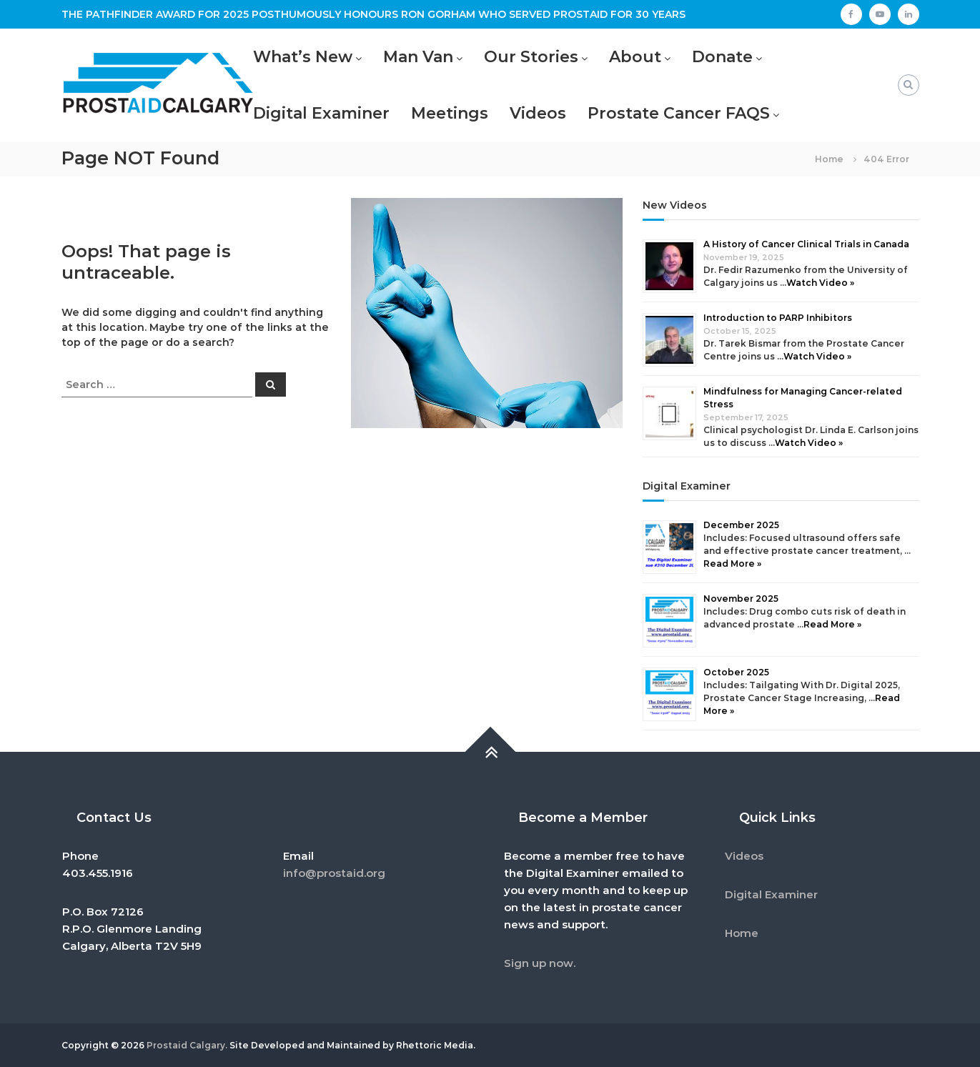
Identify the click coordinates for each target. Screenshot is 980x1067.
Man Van (418, 56)
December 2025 (741, 525)
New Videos (675, 205)
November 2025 (740, 598)
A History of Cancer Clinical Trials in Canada (806, 244)
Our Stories (531, 56)
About (635, 56)
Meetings (449, 113)
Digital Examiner (321, 113)
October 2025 (736, 672)
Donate (722, 56)
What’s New (302, 56)
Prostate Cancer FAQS (679, 113)
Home (741, 933)
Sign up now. (539, 963)
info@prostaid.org (334, 873)
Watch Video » (820, 282)
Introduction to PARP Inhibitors (777, 317)
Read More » (732, 563)
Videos (538, 113)
